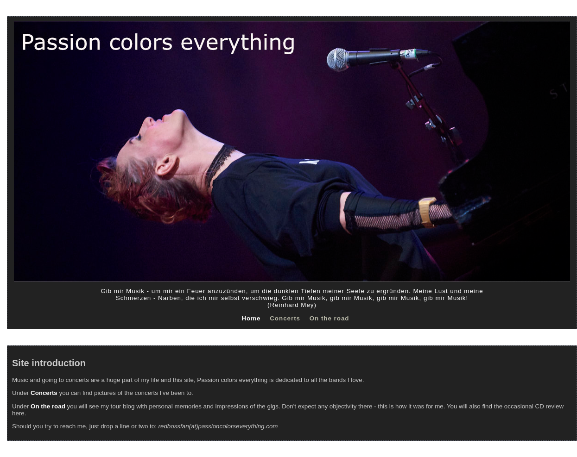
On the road (329, 318)
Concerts (285, 318)
